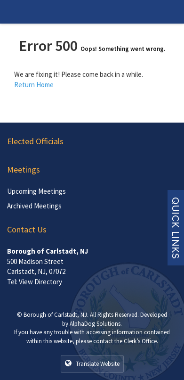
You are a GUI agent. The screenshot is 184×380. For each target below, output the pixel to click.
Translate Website (92, 363)
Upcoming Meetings (36, 191)
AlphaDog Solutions (95, 324)
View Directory (40, 281)
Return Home (34, 84)
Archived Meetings (34, 205)
